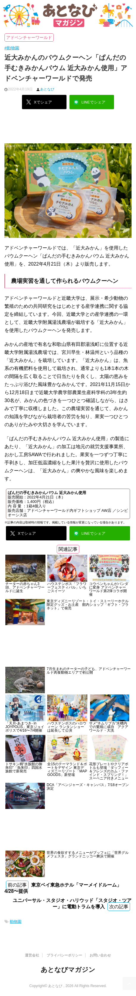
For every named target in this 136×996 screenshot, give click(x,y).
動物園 (15, 921)
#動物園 (11, 48)
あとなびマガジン (68, 969)
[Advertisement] (68, 128)
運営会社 (32, 955)
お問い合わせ (100, 955)
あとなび (47, 89)
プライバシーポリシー (64, 955)
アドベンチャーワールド (29, 37)
